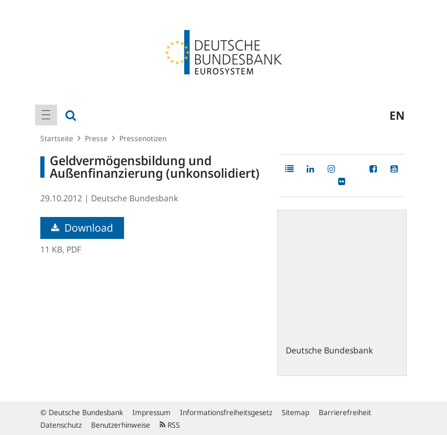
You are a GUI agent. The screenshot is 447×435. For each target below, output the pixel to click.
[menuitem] (46, 115)
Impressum (151, 412)
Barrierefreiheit (345, 412)
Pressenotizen (142, 138)
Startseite (56, 138)
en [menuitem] (397, 115)
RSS (170, 425)
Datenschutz (61, 425)
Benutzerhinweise (120, 425)
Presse (96, 138)
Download (82, 228)
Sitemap (295, 412)
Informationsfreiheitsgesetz (226, 412)
